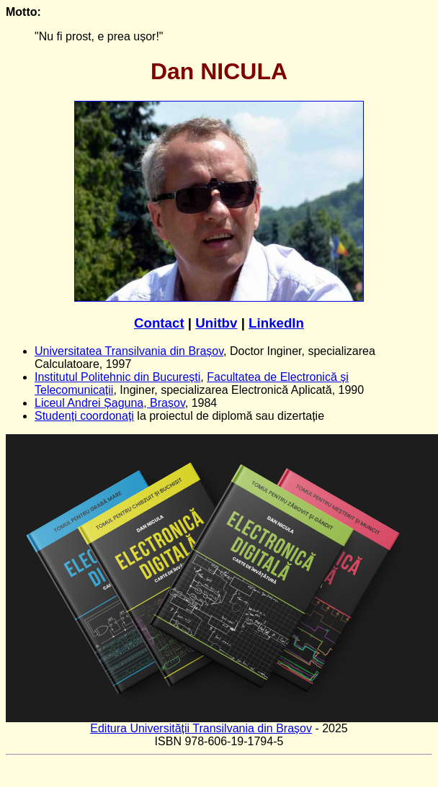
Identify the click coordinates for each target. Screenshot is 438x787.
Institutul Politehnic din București (117, 377)
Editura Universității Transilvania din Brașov (201, 728)
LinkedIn (276, 322)
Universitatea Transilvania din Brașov (129, 351)
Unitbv (216, 322)
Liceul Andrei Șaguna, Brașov (110, 403)
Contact (159, 322)
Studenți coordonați (84, 416)
